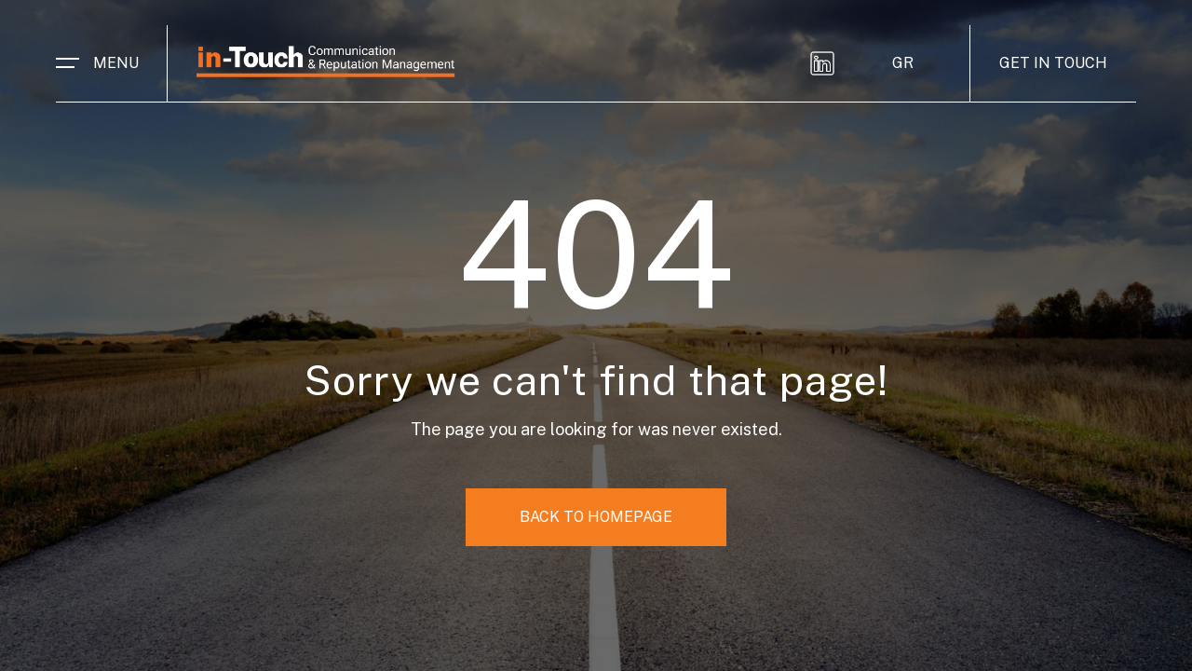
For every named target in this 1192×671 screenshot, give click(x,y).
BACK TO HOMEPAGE (596, 517)
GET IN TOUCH (1053, 63)
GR (903, 63)
